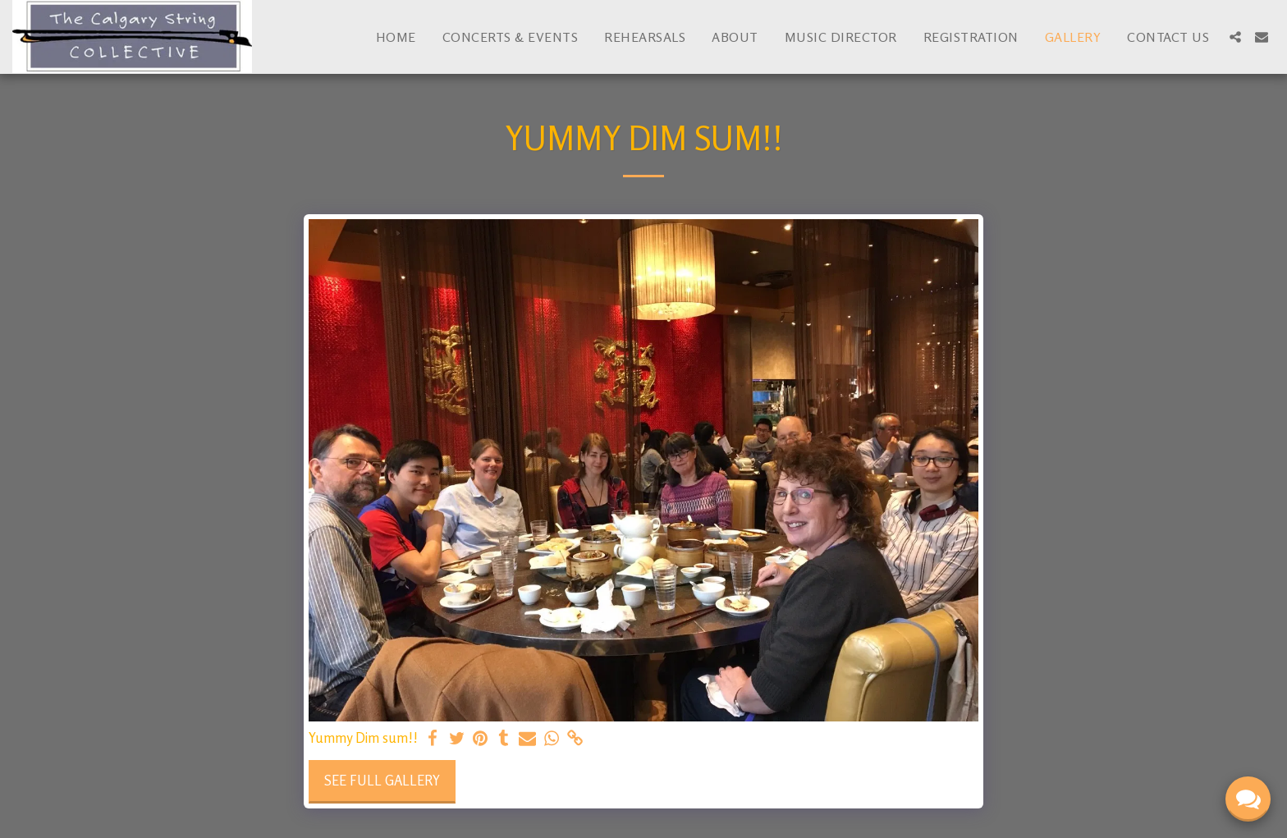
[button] (1235, 37)
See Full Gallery (382, 780)
